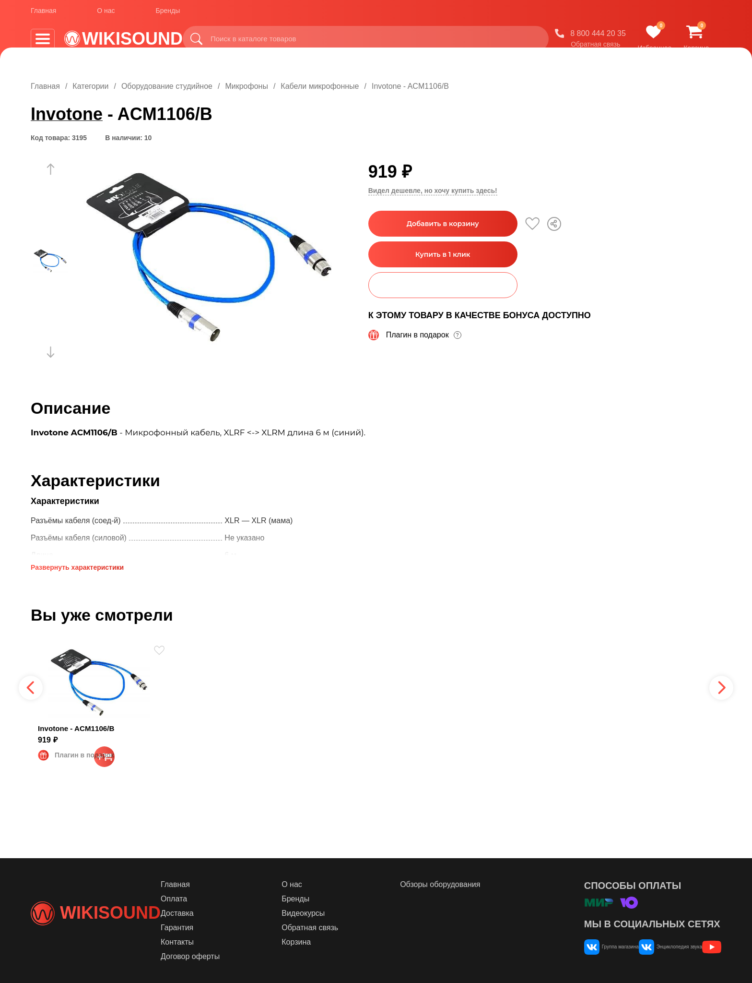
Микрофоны (246, 86)
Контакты (233, 942)
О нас (106, 14)
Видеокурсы (343, 913)
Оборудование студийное (166, 86)
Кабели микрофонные (320, 86)
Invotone (67, 114)
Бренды (168, 14)
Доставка (233, 913)
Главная (43, 14)
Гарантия (233, 927)
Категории (90, 86)
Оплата (230, 899)
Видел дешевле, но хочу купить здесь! (432, 190)
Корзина (336, 942)
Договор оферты (246, 956)
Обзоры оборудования (464, 884)
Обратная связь (605, 47)
